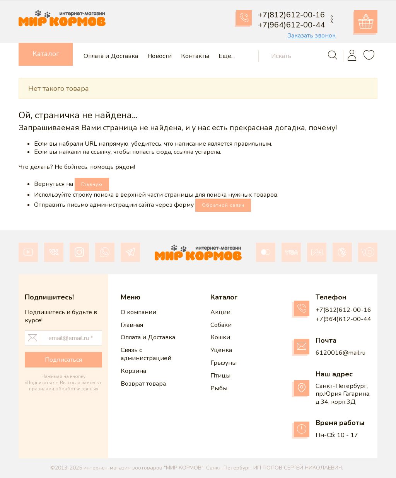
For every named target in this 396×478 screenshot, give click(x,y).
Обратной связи (223, 205)
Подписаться (63, 360)
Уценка (221, 350)
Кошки (220, 337)
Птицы (220, 375)
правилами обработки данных (63, 389)
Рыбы (218, 388)
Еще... (226, 56)
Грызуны (223, 363)
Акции (220, 312)
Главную (91, 184)
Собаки (221, 325)
